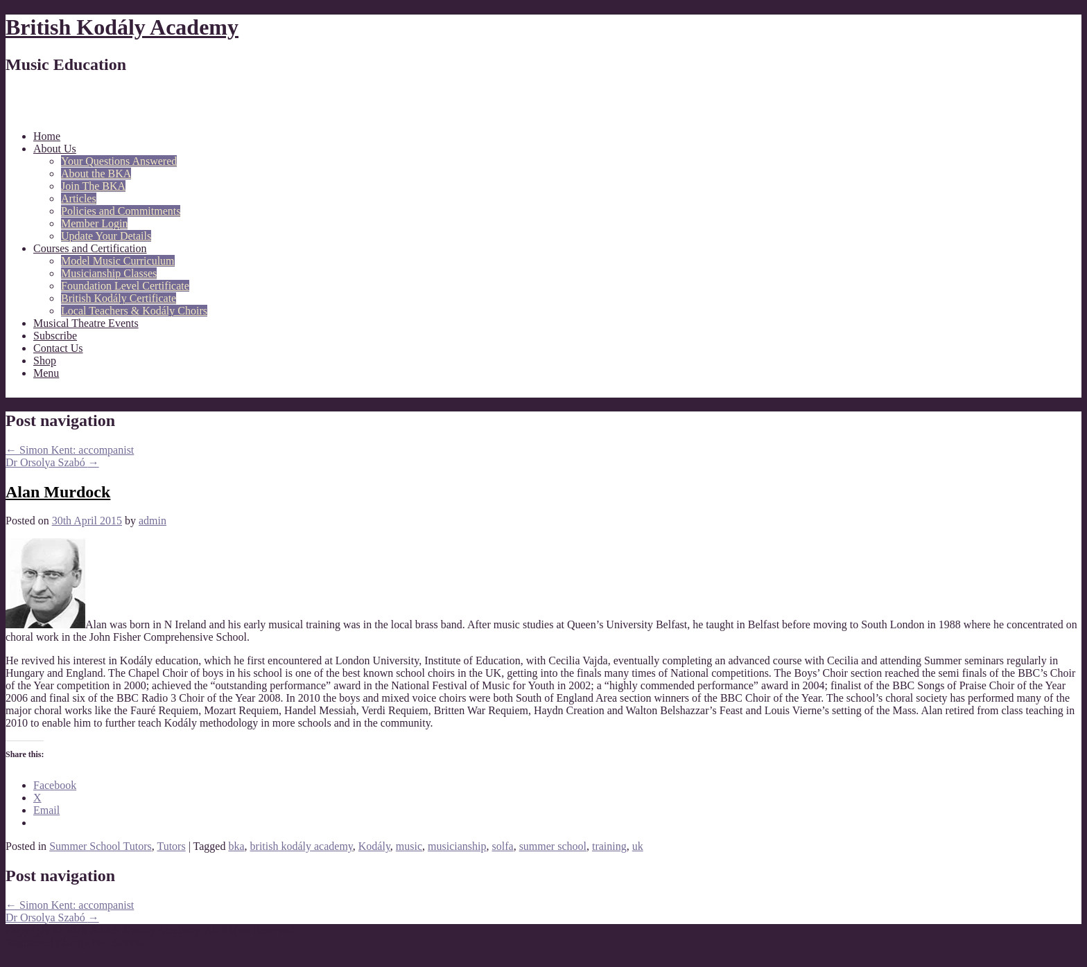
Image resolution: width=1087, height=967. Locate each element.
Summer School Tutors (100, 846)
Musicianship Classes (109, 273)
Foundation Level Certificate (125, 286)
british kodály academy (301, 846)
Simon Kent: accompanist (70, 450)
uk (637, 846)
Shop (44, 360)
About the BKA (96, 173)
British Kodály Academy (122, 27)
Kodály (374, 846)
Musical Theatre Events (86, 323)
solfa (503, 846)
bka (236, 846)
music (409, 846)
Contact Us (58, 348)
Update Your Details (106, 236)
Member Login (94, 223)
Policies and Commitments (120, 211)
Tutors (171, 846)
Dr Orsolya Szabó (52, 462)
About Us (54, 148)
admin (152, 520)
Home (46, 136)
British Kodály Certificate (118, 298)
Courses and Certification (90, 248)
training (609, 846)
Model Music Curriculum (118, 261)
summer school (552, 846)
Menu (46, 373)
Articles (78, 198)
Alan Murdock (58, 492)
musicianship (457, 846)
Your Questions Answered (119, 161)
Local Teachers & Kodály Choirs (134, 311)
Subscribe (55, 335)
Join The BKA (93, 186)
